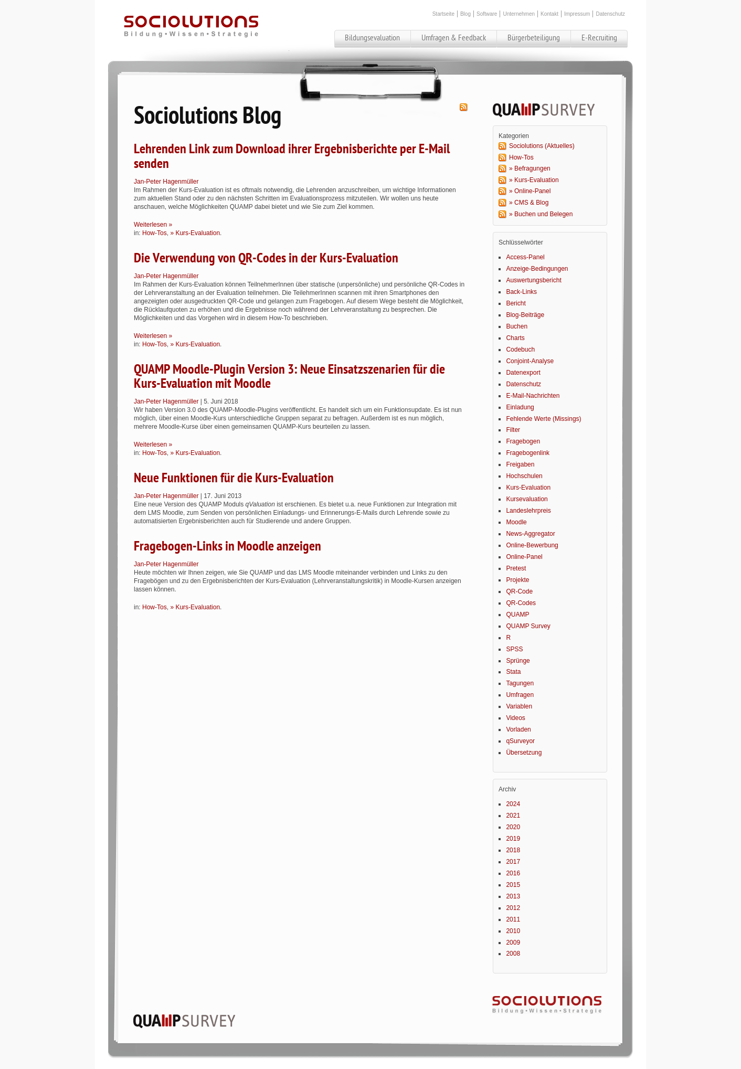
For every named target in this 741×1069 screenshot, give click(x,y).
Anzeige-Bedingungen (537, 268)
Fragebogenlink (527, 453)
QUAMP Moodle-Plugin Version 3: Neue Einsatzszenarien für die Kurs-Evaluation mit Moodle (289, 376)
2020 (513, 827)
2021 (513, 815)
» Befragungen (530, 168)
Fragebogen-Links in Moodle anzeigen (227, 546)
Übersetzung (524, 752)
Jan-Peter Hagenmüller (166, 181)
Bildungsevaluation (372, 38)
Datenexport (523, 372)
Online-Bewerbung (532, 545)
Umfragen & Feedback (453, 38)
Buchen (516, 326)
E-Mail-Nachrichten (532, 395)
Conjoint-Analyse (530, 361)
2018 (513, 850)
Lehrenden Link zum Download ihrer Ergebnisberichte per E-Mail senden (292, 156)
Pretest (516, 568)
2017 (513, 861)
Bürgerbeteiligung (533, 38)
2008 (513, 953)
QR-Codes (521, 603)
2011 (513, 919)
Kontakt (549, 14)
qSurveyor (520, 741)
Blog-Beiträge (525, 315)
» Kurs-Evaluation (195, 233)
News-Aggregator (530, 533)
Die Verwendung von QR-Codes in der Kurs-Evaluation (266, 258)
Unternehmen (519, 14)
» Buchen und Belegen (541, 214)
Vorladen (518, 729)
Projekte (517, 580)
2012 (513, 908)
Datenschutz (610, 14)
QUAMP (517, 614)
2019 (513, 838)
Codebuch (520, 349)
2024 (513, 804)
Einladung (520, 407)
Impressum (577, 14)
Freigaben (520, 464)
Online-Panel (524, 556)
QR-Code (519, 591)
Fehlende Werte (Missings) (543, 418)
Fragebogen (523, 441)
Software (487, 14)
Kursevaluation (526, 499)
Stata (513, 671)
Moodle (516, 522)
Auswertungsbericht (533, 280)
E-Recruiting (599, 38)
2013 (513, 896)
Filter (513, 429)
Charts (515, 338)
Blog (465, 14)
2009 (513, 942)
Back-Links (521, 291)
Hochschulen (524, 476)
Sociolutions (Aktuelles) (542, 146)
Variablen (519, 706)
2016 (513, 873)
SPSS (514, 649)
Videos (515, 718)
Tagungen (520, 683)
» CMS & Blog (528, 202)
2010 (513, 931)
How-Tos (154, 233)
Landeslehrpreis (528, 510)
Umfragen (520, 694)
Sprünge (518, 660)
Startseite (443, 14)
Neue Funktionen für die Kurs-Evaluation (234, 478)
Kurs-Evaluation (528, 487)
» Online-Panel (530, 191)
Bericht (515, 303)
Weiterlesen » (153, 224)
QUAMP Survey (528, 626)
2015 (513, 884)
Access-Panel (525, 257)
